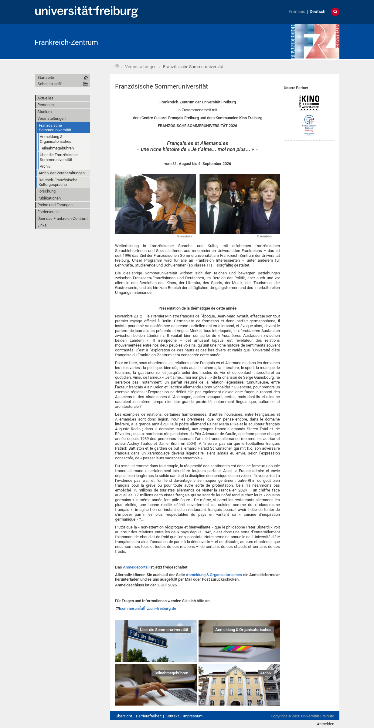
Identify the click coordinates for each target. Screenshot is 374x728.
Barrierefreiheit (149, 716)
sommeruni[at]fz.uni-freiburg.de (148, 608)
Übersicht (124, 716)
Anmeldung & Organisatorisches (214, 574)
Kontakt (172, 716)
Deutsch (317, 11)
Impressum (192, 716)
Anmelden (325, 724)
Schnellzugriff (50, 84)
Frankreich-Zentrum (66, 42)
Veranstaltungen (141, 66)
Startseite (117, 66)
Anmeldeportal (135, 567)
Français (297, 11)
